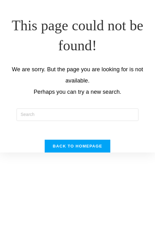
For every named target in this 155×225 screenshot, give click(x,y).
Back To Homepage (77, 146)
